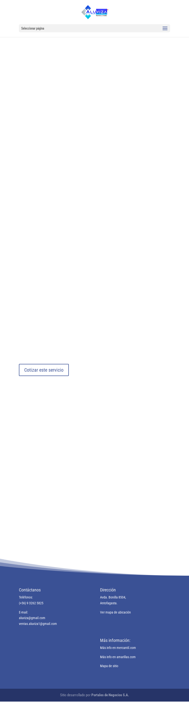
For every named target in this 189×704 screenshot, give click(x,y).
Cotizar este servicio (43, 370)
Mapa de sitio (109, 666)
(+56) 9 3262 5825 (31, 603)
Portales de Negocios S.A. (110, 695)
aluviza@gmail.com (32, 618)
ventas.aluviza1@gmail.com (38, 624)
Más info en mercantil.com (118, 648)
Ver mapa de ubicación (115, 612)
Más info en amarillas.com (118, 657)
